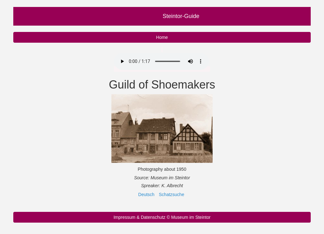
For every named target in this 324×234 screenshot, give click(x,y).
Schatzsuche (171, 194)
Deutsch (146, 194)
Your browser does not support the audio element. (161, 61)
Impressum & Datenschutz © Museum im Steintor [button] (162, 217)
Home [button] (162, 37)
